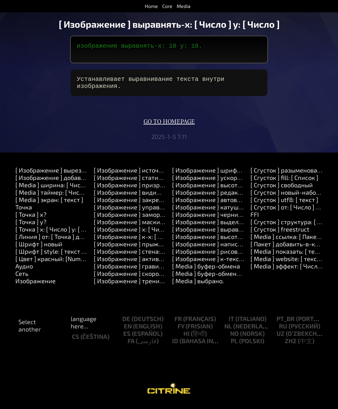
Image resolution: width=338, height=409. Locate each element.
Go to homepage (169, 127)
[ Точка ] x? (30, 219)
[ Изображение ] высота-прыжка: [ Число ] (233, 189)
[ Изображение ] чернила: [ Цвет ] (220, 219)
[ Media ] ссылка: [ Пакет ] (286, 241)
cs (75, 341)
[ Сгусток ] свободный (281, 189)
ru (283, 331)
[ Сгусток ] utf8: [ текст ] (284, 204)
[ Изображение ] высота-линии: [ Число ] (230, 241)
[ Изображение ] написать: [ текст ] (222, 248)
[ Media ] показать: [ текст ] (289, 256)
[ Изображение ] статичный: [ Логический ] (155, 182)
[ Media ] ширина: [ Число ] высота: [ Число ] (77, 189)
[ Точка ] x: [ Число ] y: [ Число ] (58, 234)
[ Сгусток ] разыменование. (289, 175)
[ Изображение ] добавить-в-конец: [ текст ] (79, 182)
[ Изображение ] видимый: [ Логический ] (153, 197)
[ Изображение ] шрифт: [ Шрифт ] (221, 175)
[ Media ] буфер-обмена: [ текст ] (218, 278)
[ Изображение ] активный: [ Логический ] (154, 263)
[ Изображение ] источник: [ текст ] (144, 175)
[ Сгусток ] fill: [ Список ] (284, 182)
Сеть (21, 278)
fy (181, 331)
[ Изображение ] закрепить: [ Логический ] (155, 204)
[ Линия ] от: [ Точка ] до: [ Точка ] (62, 241)
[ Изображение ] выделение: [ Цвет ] (224, 226)
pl (234, 345)
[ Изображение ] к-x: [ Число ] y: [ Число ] (152, 241)
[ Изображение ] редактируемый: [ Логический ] (242, 197)
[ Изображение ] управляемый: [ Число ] (151, 212)
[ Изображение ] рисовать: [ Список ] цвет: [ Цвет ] (244, 256)
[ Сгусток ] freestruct (279, 234)
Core (167, 6)
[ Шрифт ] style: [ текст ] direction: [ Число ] (76, 256)
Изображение (35, 285)
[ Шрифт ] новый (38, 248)
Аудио (24, 271)
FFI (254, 219)
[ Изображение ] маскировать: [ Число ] (150, 226)
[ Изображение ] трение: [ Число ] (142, 285)
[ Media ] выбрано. (198, 285)
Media (184, 6)
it (231, 323)
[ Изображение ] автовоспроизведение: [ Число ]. (243, 204)
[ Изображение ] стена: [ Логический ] (148, 256)
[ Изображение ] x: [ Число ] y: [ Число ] (149, 234)
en (128, 331)
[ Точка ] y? (30, 226)
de (126, 323)
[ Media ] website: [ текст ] (286, 263)
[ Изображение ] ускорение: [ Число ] (225, 182)
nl (228, 331)
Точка (23, 212)
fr (178, 323)
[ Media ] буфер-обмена (206, 271)
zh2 (291, 345)
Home (151, 6)
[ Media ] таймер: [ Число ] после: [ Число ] (75, 197)
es (127, 338)
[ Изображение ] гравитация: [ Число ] (148, 271)
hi (186, 338)
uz (281, 338)
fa (131, 345)
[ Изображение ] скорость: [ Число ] (144, 278)
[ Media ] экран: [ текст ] (49, 204)
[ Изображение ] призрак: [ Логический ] (152, 189)
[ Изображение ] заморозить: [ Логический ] (157, 219)
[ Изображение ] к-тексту (209, 263)
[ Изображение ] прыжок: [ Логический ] (151, 248)
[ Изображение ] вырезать (53, 175)
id (175, 345)
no (234, 338)
